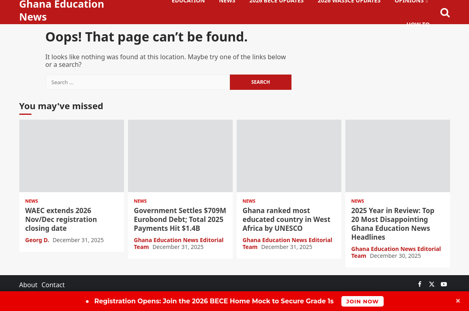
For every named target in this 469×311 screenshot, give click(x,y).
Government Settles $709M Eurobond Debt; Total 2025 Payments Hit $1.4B (180, 156)
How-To (418, 24)
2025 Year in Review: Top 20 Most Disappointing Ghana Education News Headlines (397, 156)
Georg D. (38, 240)
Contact (53, 284)
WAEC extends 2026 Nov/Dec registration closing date (71, 156)
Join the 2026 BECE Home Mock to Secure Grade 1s (234, 301)
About (28, 284)
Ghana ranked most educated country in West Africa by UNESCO (289, 156)
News (31, 201)
